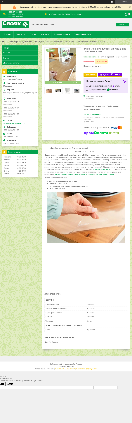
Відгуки (6, 58)
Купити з (111, 74)
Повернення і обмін (82, 34)
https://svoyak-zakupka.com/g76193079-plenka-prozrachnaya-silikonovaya (84, 174)
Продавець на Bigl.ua (66, 366)
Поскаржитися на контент (65, 369)
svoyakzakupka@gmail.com (14, 123)
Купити (91, 74)
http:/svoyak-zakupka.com (103, 169)
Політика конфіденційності (86, 369)
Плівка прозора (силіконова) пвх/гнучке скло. (29, 41)
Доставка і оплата (61, 34)
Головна (7, 34)
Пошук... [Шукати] (122, 24)
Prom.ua (79, 364)
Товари (19, 34)
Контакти (45, 34)
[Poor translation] (10, 384)
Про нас (33, 34)
